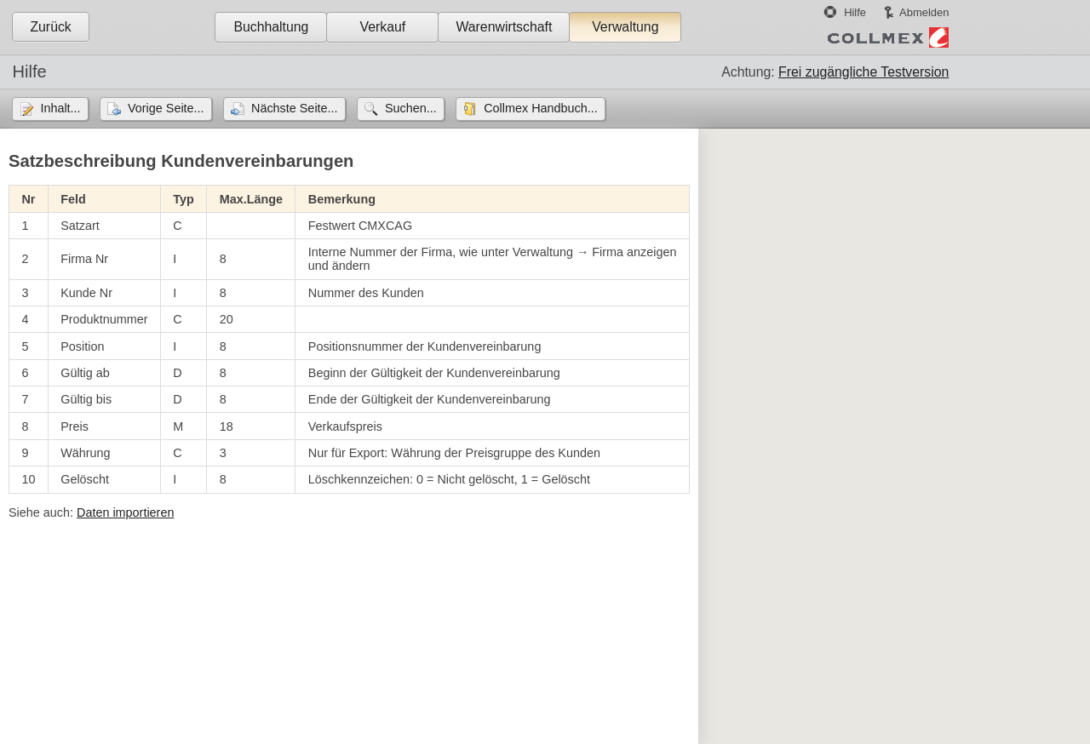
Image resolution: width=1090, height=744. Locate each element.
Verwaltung (625, 27)
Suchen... (411, 108)
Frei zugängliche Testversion (863, 72)
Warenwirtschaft (504, 27)
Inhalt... (60, 108)
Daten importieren (125, 512)
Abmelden (924, 12)
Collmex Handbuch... (541, 108)
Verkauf (383, 27)
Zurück (50, 27)
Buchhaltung (270, 27)
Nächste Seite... (294, 108)
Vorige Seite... (166, 108)
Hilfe (855, 12)
